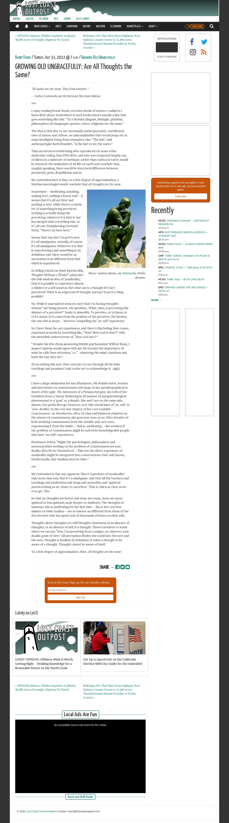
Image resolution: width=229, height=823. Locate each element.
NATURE (87, 26)
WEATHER (100, 26)
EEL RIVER (43, 18)
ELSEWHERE (115, 26)
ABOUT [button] (153, 26)
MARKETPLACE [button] (135, 26)
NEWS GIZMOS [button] (42, 26)
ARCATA (30, 18)
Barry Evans (23, 57)
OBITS (58, 26)
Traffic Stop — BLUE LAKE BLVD (185, 279)
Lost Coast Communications (41, 811)
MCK (56, 18)
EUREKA (16, 18)
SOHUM (67, 18)
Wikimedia (129, 273)
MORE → (156, 300)
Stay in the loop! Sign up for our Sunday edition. (79, 582)
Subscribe (180, 196)
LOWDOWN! (72, 26)
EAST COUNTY (83, 18)
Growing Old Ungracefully (98, 57)
